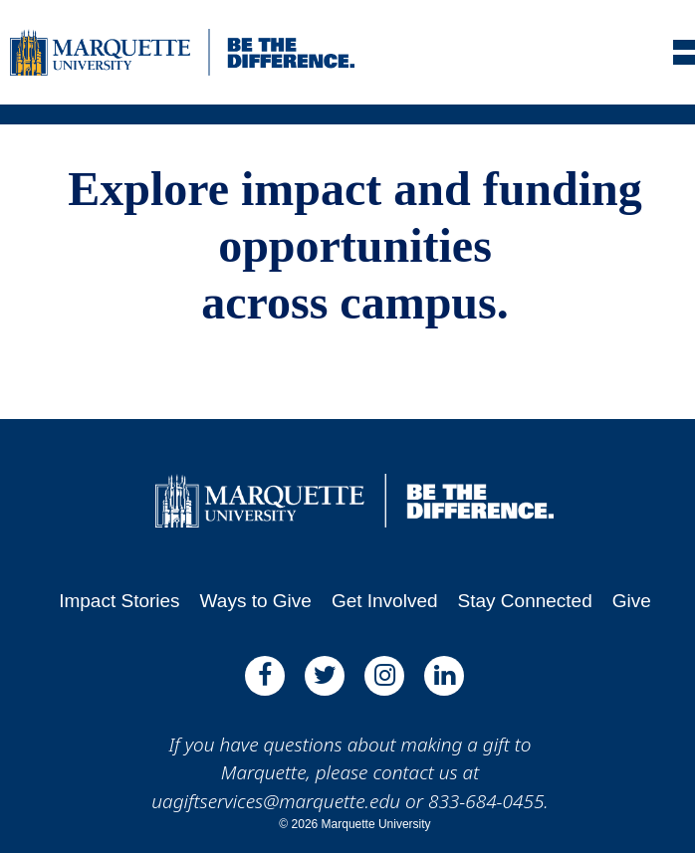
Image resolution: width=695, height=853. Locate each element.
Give (631, 600)
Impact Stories (119, 600)
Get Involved (385, 600)
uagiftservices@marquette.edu (275, 801)
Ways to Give (256, 600)
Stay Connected (525, 600)
